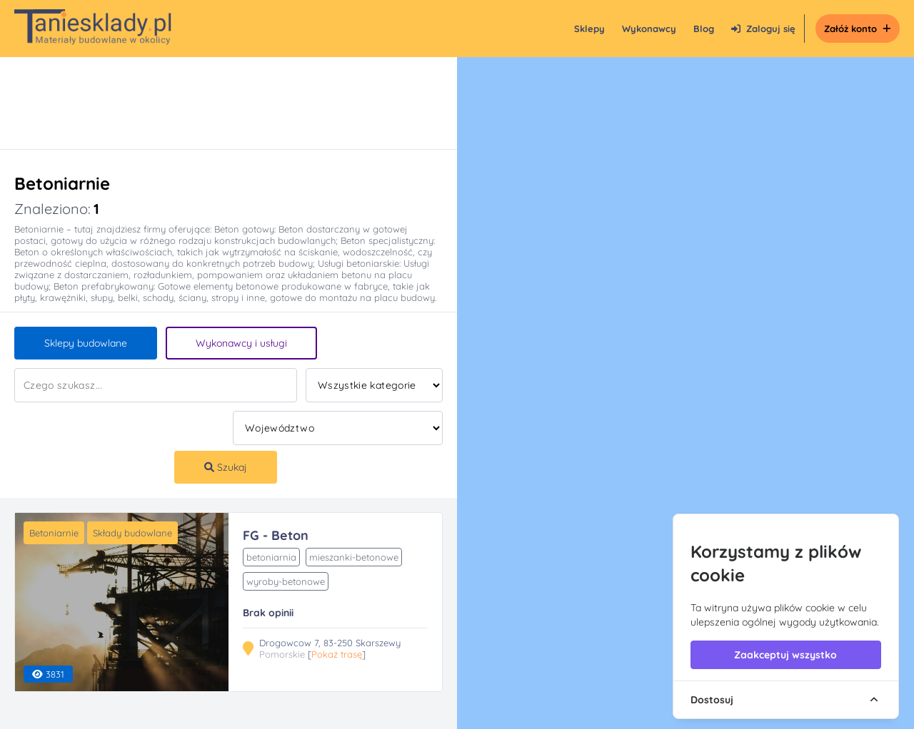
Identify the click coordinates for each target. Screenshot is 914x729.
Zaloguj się (763, 28)
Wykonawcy (649, 28)
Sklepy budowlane (85, 343)
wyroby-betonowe (285, 581)
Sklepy (589, 28)
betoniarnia (271, 557)
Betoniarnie (54, 533)
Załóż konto (857, 28)
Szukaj (225, 467)
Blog (703, 28)
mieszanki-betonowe (353, 557)
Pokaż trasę (336, 654)
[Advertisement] (214, 103)
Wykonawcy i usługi (241, 343)
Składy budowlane (132, 533)
